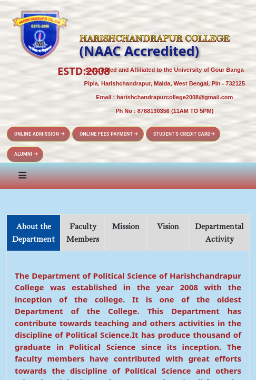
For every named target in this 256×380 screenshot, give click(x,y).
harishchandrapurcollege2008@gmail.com (174, 97)
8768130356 (153, 111)
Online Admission (39, 134)
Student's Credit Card (184, 134)
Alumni (26, 154)
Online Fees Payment (109, 134)
